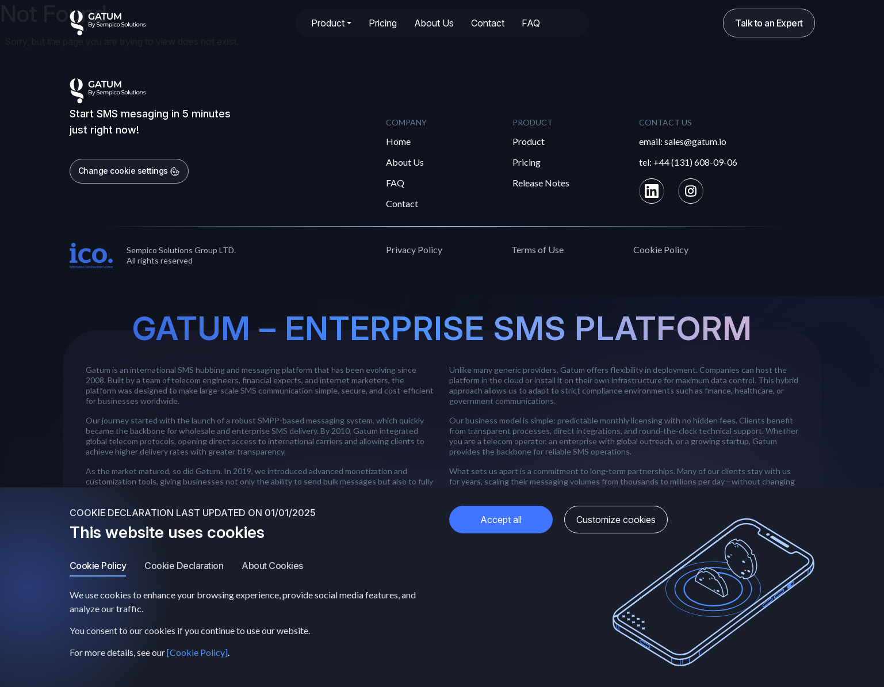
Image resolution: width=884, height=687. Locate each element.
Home (398, 141)
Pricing (383, 23)
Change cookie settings (129, 171)
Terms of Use (537, 249)
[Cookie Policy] (197, 652)
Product (528, 141)
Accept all (501, 519)
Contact (487, 23)
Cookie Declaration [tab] (183, 565)
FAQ (531, 23)
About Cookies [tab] (272, 565)
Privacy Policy (414, 249)
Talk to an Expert (769, 23)
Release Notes (540, 182)
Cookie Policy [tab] (98, 565)
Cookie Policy (660, 249)
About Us (434, 23)
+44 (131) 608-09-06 (695, 162)
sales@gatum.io (695, 141)
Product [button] (328, 23)
